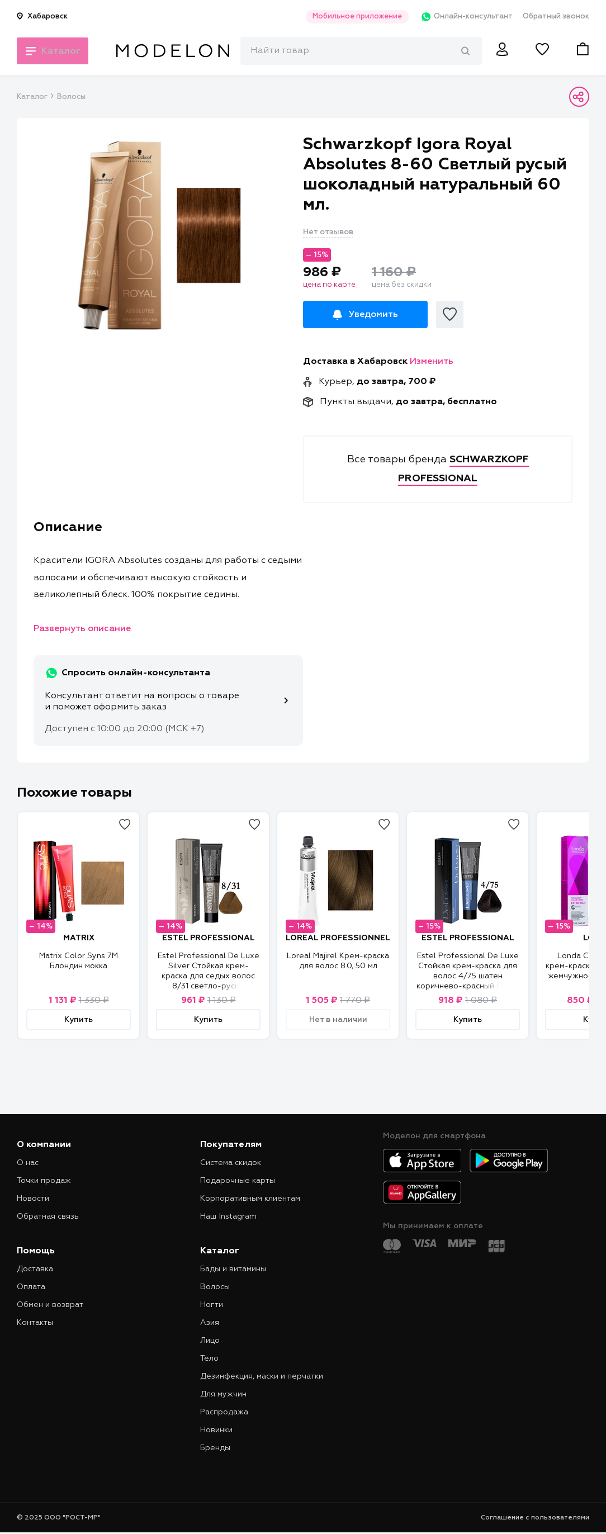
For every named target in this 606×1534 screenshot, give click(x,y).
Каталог (32, 97)
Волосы (71, 97)
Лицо (210, 1340)
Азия (209, 1323)
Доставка (35, 1269)
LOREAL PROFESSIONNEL (338, 938)
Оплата (31, 1287)
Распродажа (224, 1412)
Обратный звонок (556, 16)
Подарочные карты (237, 1181)
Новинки (216, 1430)
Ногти (211, 1305)
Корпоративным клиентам (250, 1198)
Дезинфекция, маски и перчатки (261, 1376)
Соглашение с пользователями (535, 1517)
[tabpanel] (159, 235)
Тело (209, 1358)
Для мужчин (223, 1394)
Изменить (431, 361)
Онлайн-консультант (462, 16)
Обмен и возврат (50, 1305)
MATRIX (78, 938)
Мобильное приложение (351, 16)
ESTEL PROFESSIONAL (208, 938)
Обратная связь (48, 1216)
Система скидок (230, 1163)
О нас (28, 1163)
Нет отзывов (328, 232)
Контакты (35, 1323)
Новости (33, 1198)
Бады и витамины (233, 1269)
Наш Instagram (228, 1216)
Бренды (215, 1448)
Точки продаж (44, 1181)
